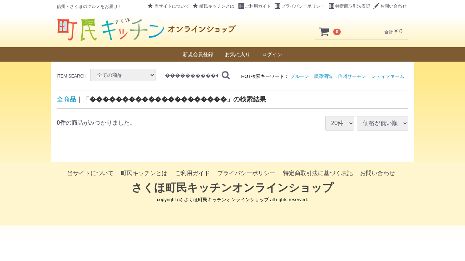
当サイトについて (168, 6)
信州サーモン (352, 76)
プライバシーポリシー (299, 6)
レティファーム (387, 76)
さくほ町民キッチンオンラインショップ (232, 188)
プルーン (299, 76)
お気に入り (237, 54)
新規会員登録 (198, 54)
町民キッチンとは (213, 6)
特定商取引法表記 (349, 6)
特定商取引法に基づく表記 (318, 173)
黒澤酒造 (323, 76)
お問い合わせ (390, 6)
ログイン (272, 54)
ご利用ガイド (254, 6)
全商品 (66, 99)
